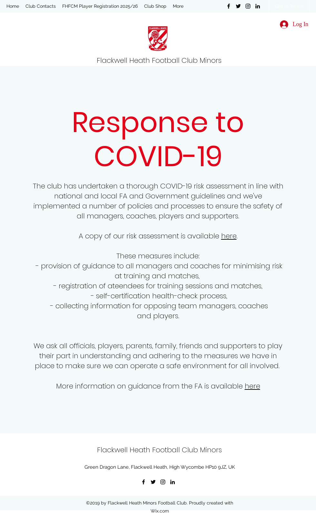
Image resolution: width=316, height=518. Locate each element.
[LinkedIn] (257, 6)
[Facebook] (228, 6)
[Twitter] (238, 6)
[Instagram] (248, 6)
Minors (211, 60)
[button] (40, 6)
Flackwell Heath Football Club (148, 60)
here (229, 236)
